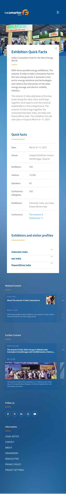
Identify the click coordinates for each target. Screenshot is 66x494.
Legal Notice (12, 436)
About (8, 447)
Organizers (11, 453)
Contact (9, 442)
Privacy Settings (14, 470)
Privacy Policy (13, 464)
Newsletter (12, 458)
